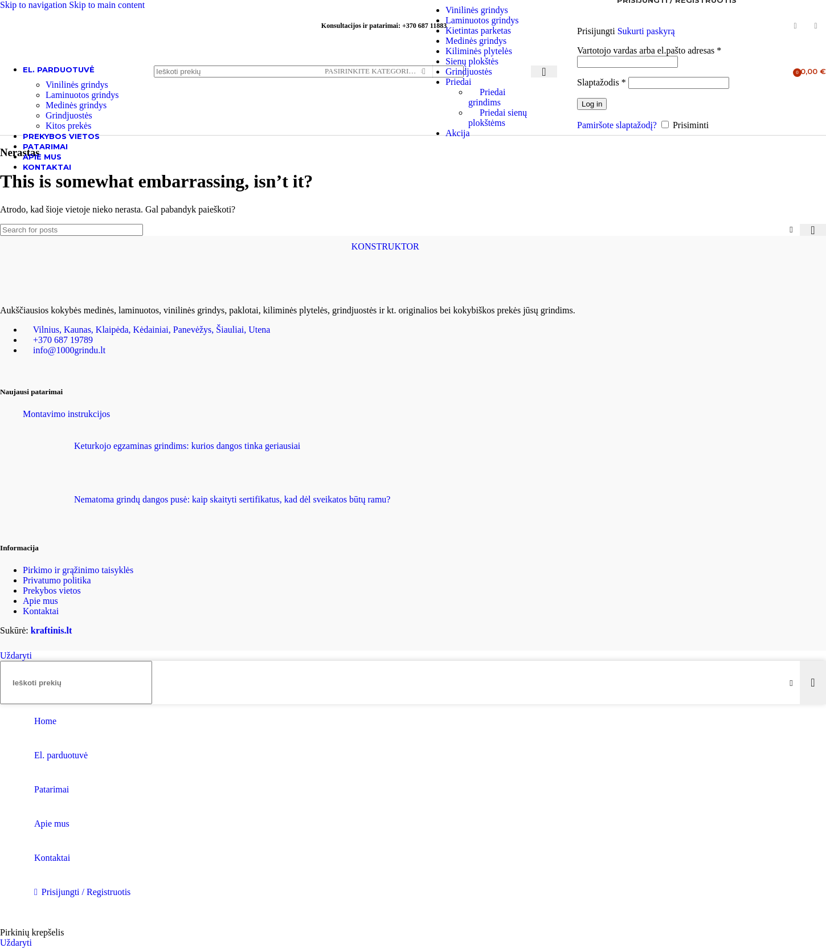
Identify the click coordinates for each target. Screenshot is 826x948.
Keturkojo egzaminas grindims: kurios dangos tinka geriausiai (187, 446)
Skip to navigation (34, 5)
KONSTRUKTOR (385, 246)
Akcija (457, 133)
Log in (592, 104)
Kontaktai (41, 611)
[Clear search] (791, 229)
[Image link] (57, 291)
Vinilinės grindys (476, 10)
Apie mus (40, 601)
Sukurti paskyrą (646, 31)
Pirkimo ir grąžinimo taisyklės (78, 570)
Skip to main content (107, 5)
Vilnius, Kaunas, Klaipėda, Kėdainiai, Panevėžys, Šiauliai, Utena (152, 329)
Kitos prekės (68, 125)
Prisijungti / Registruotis (86, 892)
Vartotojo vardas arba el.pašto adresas (649, 50)
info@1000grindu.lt (69, 350)
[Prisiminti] (665, 124)
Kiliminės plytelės (478, 51)
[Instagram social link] (815, 26)
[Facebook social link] (795, 26)
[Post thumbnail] (44, 459)
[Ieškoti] (309, 71)
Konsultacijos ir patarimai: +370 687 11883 (384, 26)
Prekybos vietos (52, 590)
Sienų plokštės (471, 61)
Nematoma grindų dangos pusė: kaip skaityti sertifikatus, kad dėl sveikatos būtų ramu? (232, 499)
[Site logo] (71, 86)
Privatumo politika (57, 580)
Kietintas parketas (478, 30)
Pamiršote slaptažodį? (617, 125)
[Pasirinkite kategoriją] (374, 71)
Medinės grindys (475, 41)
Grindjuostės (468, 71)
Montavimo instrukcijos (66, 414)
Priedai (458, 82)
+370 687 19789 (63, 340)
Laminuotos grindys (481, 20)
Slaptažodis (601, 82)
